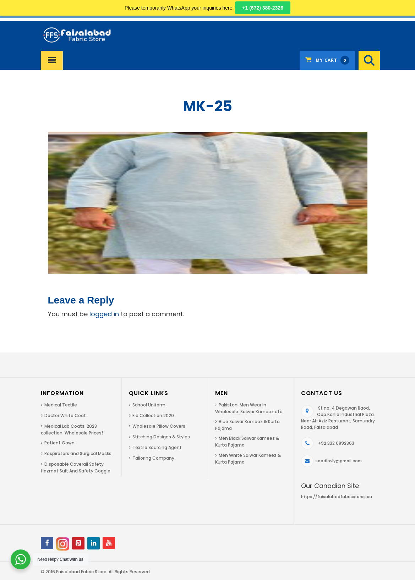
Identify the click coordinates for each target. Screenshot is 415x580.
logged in (104, 314)
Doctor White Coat (65, 415)
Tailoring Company (153, 458)
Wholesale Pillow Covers (158, 426)
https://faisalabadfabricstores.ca (336, 496)
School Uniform (148, 405)
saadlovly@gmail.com (339, 461)
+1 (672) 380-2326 (262, 8)
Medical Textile (60, 405)
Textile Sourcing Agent (157, 447)
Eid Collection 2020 (153, 415)
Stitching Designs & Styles (161, 437)
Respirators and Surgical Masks (77, 453)
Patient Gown (59, 443)
